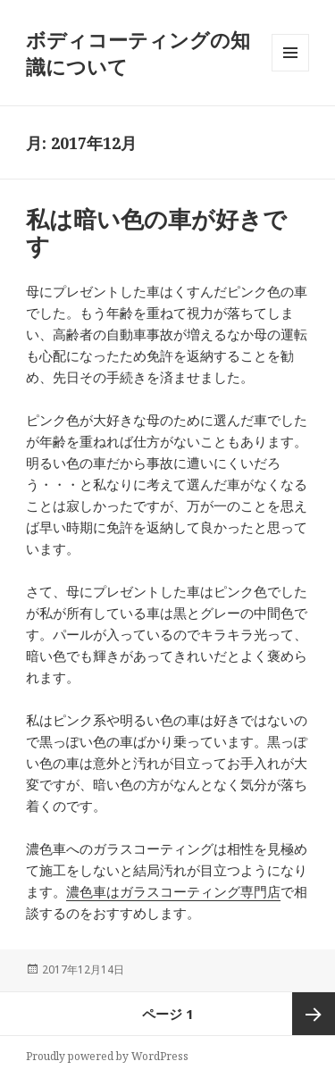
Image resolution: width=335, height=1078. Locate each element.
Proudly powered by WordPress (107, 1056)
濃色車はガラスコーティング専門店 (173, 891)
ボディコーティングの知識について (138, 52)
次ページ (313, 1013)
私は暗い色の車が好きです (156, 232)
